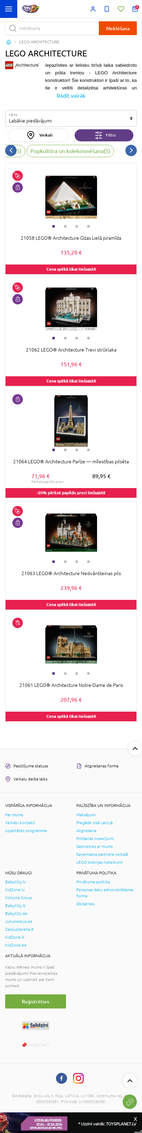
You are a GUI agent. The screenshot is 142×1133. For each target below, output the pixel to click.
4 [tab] (88, 226)
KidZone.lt (15, 937)
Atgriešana (86, 830)
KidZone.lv (15, 889)
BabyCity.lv (15, 882)
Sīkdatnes (85, 904)
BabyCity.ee (16, 913)
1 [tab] (53, 226)
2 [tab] (65, 226)
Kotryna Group (18, 897)
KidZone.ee (16, 945)
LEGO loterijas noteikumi (99, 862)
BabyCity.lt (15, 905)
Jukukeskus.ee (18, 921)
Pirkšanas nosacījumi (95, 838)
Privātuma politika (93, 882)
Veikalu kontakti (20, 822)
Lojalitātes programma (26, 830)
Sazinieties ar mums (94, 846)
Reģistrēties (35, 1001)
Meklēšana (118, 28)
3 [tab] (76, 226)
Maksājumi (86, 814)
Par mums (14, 814)
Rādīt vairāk (71, 96)
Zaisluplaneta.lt (19, 929)
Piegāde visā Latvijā (94, 822)
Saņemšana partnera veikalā (102, 854)
